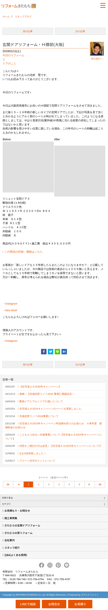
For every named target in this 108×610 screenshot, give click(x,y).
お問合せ (54, 604)
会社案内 (9, 540)
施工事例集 (10, 518)
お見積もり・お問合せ (17, 510)
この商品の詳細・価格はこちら (23, 251)
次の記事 (80, 31)
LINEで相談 (28, 604)
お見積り (80, 604)
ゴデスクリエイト (90, 595)
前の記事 (28, 31)
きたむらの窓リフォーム (18, 533)
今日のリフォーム (13, 55)
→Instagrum (10, 303)
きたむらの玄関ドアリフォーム (22, 525)
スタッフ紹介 (12, 547)
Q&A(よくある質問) (15, 555)
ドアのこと (9, 63)
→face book (10, 310)
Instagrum (11, 340)
